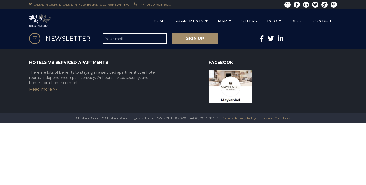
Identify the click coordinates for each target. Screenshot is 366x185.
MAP (224, 20)
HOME (160, 20)
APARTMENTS (192, 20)
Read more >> (43, 89)
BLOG (296, 20)
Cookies (227, 118)
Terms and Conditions (274, 118)
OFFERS (249, 20)
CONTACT (322, 20)
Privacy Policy (245, 118)
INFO (274, 20)
